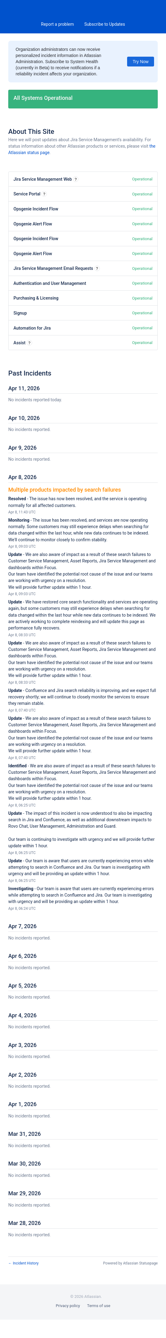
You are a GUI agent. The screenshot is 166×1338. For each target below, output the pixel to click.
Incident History (23, 1263)
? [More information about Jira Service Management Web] (76, 179)
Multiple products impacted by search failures (64, 489)
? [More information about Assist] (29, 343)
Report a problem (57, 24)
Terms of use (98, 1305)
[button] (104, 24)
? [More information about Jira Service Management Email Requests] (97, 268)
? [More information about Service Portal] (44, 194)
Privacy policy (68, 1305)
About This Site (31, 131)
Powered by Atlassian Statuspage (130, 1263)
